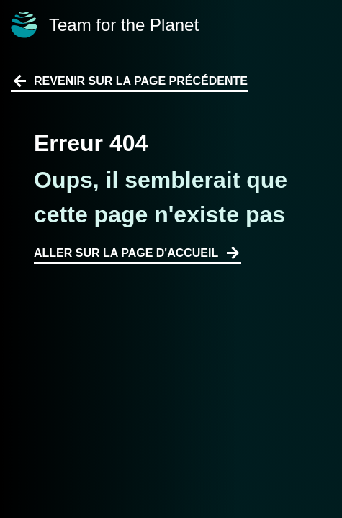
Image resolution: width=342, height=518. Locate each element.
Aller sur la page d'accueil (137, 253)
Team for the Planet (105, 25)
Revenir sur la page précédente (129, 81)
